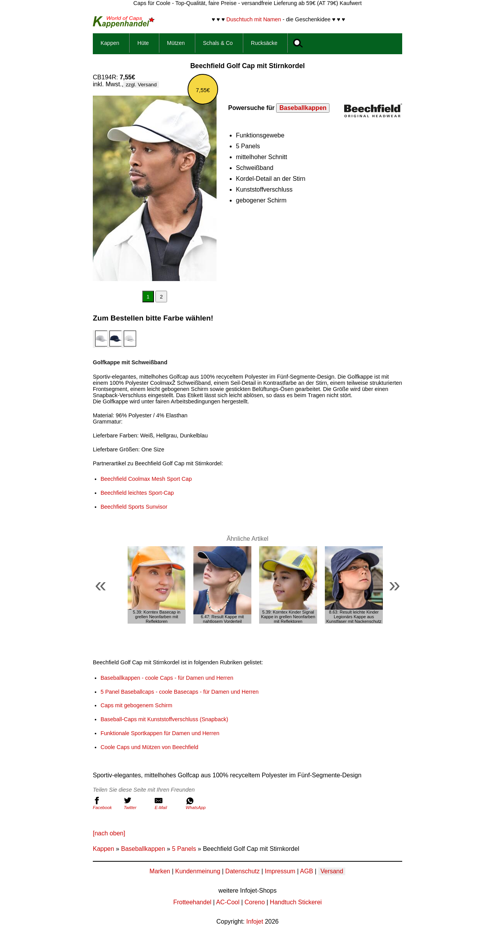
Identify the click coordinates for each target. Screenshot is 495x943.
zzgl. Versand (141, 84)
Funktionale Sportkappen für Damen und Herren (160, 733)
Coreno (254, 902)
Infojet (254, 921)
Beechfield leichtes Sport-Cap (137, 493)
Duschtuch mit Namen (253, 19)
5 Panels (184, 848)
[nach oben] (109, 833)
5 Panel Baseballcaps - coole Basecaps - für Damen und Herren (180, 692)
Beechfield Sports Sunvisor (134, 507)
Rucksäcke (264, 43)
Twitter (137, 803)
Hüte (143, 43)
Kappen (110, 43)
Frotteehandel (192, 902)
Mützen (176, 43)
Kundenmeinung (197, 871)
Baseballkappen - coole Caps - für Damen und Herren (167, 678)
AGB (306, 871)
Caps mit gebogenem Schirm (136, 705)
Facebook (106, 803)
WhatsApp (199, 803)
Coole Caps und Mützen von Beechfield (149, 747)
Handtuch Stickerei (296, 902)
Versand (332, 871)
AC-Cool (227, 902)
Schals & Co (218, 43)
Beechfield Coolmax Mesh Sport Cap (146, 479)
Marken (160, 871)
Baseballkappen (302, 108)
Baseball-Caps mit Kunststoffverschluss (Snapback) (164, 719)
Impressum (280, 871)
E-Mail (168, 803)
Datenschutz (242, 871)
